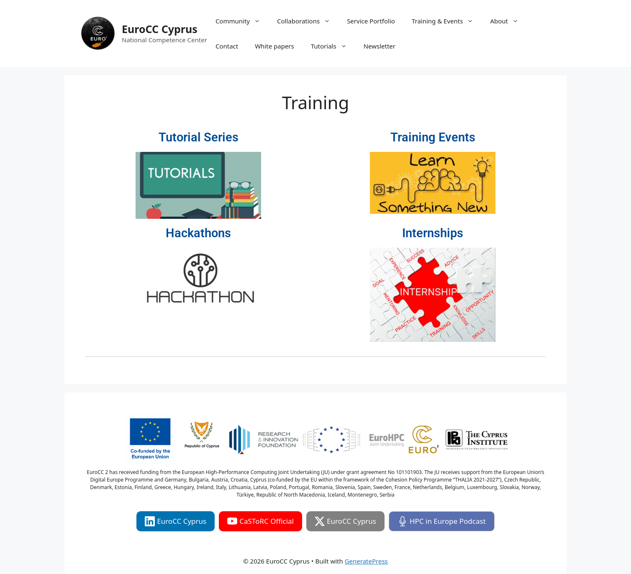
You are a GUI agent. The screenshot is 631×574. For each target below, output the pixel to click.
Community (242, 20)
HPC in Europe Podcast (442, 521)
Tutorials (333, 46)
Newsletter (379, 46)
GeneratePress (366, 561)
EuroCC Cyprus (160, 29)
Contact (226, 46)
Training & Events (447, 20)
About (508, 20)
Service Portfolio (371, 21)
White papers (274, 46)
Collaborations (308, 20)
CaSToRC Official (260, 521)
